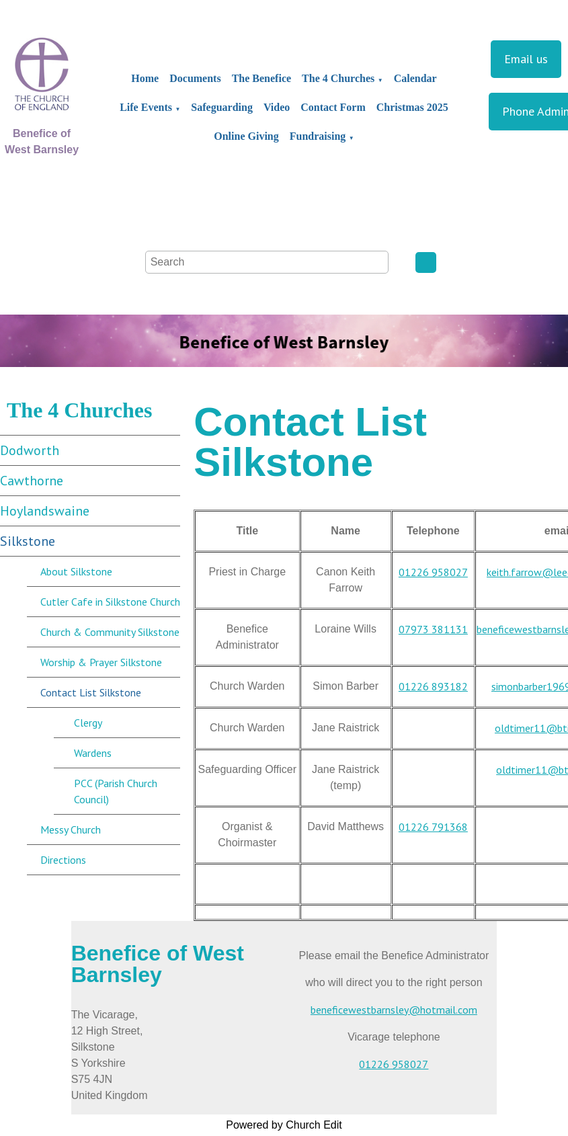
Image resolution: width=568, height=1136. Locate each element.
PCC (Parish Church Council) (115, 791)
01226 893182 (433, 686)
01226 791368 (433, 827)
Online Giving (246, 136)
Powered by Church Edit (284, 1125)
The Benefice (261, 78)
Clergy (88, 722)
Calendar (415, 78)
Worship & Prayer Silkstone (101, 662)
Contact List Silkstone (90, 692)
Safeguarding (222, 107)
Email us (526, 59)
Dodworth (29, 450)
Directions (63, 859)
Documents (194, 78)
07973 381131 (433, 629)
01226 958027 (433, 572)
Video (276, 107)
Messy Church (70, 829)
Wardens (93, 753)
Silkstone (27, 541)
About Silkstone (76, 571)
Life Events (146, 107)
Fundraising (318, 136)
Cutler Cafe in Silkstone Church (110, 601)
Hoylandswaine (44, 511)
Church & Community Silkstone (109, 632)
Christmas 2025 (412, 107)
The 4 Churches (338, 78)
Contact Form (332, 107)
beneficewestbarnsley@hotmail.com (394, 1009)
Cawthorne (31, 480)
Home (145, 78)
